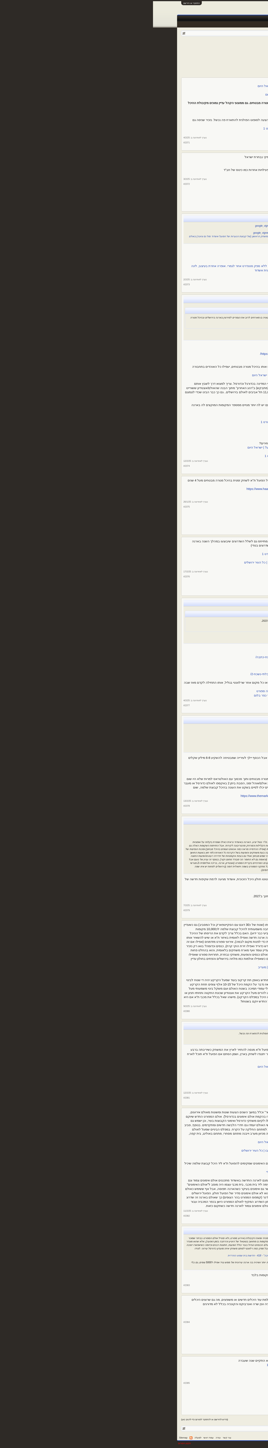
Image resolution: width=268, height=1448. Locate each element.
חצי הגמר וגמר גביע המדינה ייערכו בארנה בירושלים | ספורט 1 (169, 332)
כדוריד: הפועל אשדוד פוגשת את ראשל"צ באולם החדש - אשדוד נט (161, 249)
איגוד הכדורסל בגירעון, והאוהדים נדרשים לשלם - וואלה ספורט (164, 434)
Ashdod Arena (198, 831)
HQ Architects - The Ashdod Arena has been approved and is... (166, 887)
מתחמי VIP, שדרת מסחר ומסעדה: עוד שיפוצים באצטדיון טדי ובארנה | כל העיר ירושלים (148, 562)
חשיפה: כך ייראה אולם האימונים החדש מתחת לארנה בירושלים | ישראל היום (155, 1142)
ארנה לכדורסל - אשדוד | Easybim (184, 835)
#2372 (34, 184)
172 (170, 51)
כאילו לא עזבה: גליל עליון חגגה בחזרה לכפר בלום (172, 665)
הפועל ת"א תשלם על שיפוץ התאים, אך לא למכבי (172, 770)
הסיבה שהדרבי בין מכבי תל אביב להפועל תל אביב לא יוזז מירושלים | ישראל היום (152, 375)
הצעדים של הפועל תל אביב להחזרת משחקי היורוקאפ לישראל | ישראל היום (155, 1066)
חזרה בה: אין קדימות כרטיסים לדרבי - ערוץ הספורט (171, 413)
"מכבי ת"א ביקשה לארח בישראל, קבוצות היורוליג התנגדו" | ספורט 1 (163, 1083)
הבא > (163, 51)
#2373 (34, 284)
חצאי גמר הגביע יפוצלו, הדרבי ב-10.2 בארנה (175, 345)
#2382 (34, 1216)
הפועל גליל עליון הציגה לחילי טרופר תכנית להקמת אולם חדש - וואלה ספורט (154, 691)
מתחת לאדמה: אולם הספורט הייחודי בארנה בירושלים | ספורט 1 (163, 1155)
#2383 (34, 1285)
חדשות (202, 18)
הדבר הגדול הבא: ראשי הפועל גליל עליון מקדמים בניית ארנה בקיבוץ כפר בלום (153, 695)
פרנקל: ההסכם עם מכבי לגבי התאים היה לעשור (177, 741)
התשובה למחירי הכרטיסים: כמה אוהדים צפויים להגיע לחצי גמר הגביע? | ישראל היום (149, 447)
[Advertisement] (134, 65)
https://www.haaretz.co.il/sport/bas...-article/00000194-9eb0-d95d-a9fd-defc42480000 (150, 489)
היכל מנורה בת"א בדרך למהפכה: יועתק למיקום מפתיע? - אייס (164, 971)
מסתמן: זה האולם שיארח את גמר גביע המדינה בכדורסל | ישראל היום (163, 324)
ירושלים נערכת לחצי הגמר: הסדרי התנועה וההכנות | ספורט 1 (164, 358)
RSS (38, 1437)
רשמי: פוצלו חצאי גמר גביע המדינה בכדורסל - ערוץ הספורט (165, 349)
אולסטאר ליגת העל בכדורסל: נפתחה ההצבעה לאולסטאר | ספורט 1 (159, 1365)
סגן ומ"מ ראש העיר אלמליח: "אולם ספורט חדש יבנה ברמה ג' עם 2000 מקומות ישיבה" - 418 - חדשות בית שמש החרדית (138, 1255)
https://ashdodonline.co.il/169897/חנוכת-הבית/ (177, 253)
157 (200, 51)
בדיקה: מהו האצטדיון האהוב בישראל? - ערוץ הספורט (169, 1308)
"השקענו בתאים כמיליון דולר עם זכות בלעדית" (181, 744)
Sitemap (30, 1437)
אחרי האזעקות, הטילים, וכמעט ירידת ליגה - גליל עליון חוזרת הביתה (161, 653)
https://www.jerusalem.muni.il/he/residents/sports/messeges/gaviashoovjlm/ (158, 353)
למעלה (45, 1437)
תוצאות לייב (141, 18)
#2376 (34, 576)
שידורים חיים (158, 18)
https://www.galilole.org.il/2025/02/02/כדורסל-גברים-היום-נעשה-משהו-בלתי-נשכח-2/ (152, 674)
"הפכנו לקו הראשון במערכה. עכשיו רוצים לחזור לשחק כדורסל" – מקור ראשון (162, 627)
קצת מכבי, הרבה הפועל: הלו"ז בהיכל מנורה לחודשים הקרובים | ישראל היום (155, 86)
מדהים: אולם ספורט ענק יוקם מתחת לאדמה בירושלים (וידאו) (164, 1146)
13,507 (216, 120)
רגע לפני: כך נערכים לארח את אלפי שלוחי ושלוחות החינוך (166, 174)
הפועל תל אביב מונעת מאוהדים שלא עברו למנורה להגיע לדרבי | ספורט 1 (156, 422)
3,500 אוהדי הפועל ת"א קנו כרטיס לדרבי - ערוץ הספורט (171, 417)
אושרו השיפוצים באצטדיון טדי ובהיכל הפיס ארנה (173, 549)
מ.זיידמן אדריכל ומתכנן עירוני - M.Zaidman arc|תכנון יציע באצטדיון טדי (159, 1172)
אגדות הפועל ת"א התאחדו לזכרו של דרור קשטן (173, 161)
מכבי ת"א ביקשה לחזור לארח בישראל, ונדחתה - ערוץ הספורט (164, 1088)
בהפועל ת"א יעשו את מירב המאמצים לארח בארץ (172, 1062)
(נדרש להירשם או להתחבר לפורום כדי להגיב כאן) (51, 1419)
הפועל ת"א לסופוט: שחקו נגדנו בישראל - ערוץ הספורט (168, 132)
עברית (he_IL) (235, 1437)
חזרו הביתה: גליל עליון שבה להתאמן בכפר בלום (173, 648)
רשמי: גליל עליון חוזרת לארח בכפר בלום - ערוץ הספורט (172, 639)
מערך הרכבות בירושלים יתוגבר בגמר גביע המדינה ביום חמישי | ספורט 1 (158, 456)
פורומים (215, 18)
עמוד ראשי (231, 18)
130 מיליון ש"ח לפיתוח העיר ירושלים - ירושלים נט (176, 566)
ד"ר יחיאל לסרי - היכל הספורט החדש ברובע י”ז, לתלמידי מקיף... (163, 274)
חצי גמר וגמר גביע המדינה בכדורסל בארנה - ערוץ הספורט (171, 336)
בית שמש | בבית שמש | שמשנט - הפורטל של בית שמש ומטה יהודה (161, 1279)
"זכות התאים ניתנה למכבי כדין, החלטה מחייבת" (181, 738)
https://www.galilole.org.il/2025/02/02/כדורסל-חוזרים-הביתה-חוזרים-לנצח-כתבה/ (155, 657)
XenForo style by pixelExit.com (227, 1443)
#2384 (34, 1322)
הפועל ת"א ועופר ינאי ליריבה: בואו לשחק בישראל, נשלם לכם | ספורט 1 (157, 128)
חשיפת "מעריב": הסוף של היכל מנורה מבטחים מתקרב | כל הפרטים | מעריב (155, 967)
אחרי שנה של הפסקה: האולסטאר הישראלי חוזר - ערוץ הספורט (163, 1369)
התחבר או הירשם (38, 3)
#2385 (34, 1383)
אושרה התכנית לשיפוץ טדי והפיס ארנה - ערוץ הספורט (169, 558)
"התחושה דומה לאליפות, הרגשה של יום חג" (180, 670)
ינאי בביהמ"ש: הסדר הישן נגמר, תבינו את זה (178, 734)
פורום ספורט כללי (216, 45)
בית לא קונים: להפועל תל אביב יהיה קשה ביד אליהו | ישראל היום (162, 107)
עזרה (65, 1437)
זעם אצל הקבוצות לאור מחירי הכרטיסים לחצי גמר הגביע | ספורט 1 (160, 430)
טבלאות (174, 18)
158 (195, 51)
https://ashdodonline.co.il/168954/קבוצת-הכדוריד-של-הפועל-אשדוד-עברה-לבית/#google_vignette (153, 232)
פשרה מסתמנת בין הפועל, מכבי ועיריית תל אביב (173, 766)
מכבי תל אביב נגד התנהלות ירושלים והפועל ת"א (173, 1079)
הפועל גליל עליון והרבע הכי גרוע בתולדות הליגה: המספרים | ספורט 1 (163, 624)
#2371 (34, 142)
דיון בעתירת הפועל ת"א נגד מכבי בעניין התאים (178, 731)
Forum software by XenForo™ (181, 1443)
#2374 (34, 466)
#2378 (34, 806)
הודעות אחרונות (232, 24)
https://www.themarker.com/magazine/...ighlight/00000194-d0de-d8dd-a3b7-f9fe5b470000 (148, 796)
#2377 (34, 705)
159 (190, 51)
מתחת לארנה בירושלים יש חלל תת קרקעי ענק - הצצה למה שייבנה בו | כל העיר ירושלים (146, 1150)
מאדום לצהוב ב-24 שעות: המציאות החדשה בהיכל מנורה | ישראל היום (158, 94)
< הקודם (218, 51)
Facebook (188, 18)
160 (185, 51)
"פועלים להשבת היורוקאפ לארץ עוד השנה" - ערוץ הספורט (170, 1071)
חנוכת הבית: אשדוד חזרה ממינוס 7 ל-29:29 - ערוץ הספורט (166, 257)
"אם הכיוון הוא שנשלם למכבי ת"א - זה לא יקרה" (180, 748)
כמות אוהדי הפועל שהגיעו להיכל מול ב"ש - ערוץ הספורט (167, 111)
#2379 (34, 910)
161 (180, 51)
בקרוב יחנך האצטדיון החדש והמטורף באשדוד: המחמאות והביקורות (160, 900)
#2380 (34, 1011)
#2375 (34, 506)
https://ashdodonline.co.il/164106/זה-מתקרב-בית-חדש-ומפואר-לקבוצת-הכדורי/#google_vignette (154, 225)
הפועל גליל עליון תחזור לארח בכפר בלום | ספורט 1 (175, 636)
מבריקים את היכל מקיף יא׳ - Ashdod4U (180, 229)
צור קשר (74, 1437)
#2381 (34, 1097)
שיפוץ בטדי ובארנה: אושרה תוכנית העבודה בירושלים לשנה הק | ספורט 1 (157, 554)
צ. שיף (232, 108)
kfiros (194, 45)
